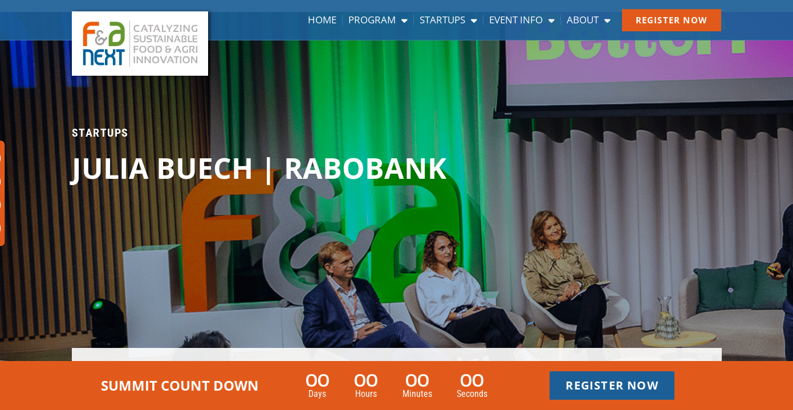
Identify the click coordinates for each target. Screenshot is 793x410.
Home (322, 20)
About (589, 20)
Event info (522, 20)
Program (378, 20)
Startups (448, 20)
